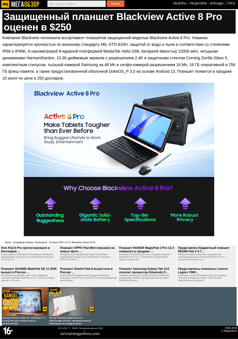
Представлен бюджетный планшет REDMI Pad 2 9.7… (204, 249)
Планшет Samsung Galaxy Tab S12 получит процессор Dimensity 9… (144, 270)
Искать (115, 4)
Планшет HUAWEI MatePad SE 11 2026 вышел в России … (28, 270)
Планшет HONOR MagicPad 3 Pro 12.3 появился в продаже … (146, 249)
